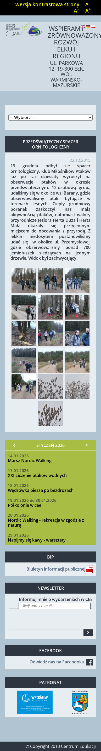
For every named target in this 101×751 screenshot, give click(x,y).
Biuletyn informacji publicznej (55, 569)
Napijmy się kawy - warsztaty (37, 540)
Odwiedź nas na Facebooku (61, 662)
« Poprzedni (14, 445)
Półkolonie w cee (24, 505)
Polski (93, 26)
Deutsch (88, 26)
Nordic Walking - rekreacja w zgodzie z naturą (46, 522)
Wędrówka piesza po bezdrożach (41, 490)
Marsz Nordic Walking (30, 460)
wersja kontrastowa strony (47, 4)
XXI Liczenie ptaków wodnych (37, 475)
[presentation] (49, 619)
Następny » (87, 445)
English (83, 26)
